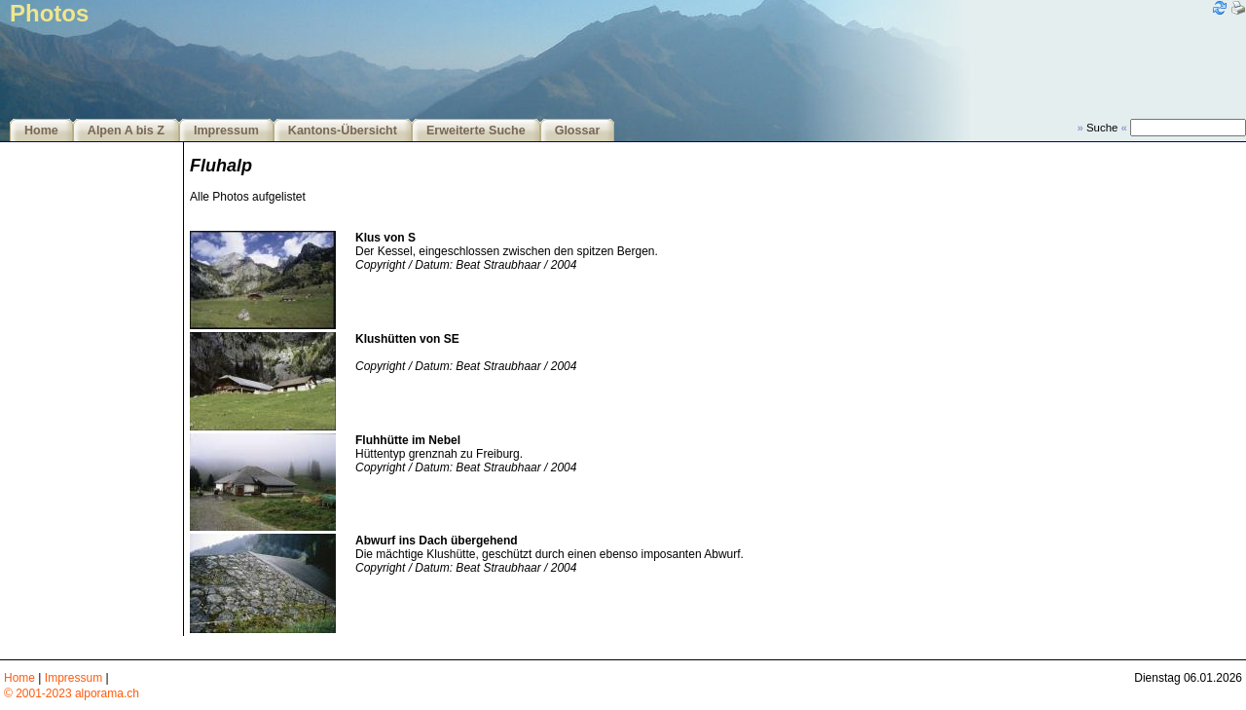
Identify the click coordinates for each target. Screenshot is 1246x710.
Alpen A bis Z (126, 130)
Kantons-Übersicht (342, 130)
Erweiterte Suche (476, 130)
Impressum (226, 130)
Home (41, 130)
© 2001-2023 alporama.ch (71, 693)
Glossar (578, 130)
